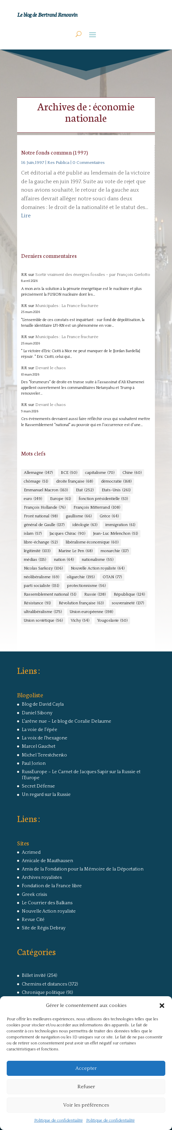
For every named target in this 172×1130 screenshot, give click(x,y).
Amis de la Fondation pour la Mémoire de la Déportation (83, 869)
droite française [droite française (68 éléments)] (74, 482)
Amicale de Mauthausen (47, 860)
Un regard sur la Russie (46, 794)
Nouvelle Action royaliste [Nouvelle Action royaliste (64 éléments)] (97, 569)
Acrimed (31, 852)
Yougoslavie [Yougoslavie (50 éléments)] (112, 621)
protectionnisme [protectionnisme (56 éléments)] (86, 586)
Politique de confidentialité (58, 1120)
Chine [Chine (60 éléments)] (131, 473)
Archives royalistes (42, 877)
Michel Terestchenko (44, 755)
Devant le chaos (50, 368)
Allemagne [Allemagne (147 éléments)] (38, 473)
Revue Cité (33, 919)
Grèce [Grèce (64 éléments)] (109, 516)
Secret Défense (38, 786)
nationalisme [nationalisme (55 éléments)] (97, 560)
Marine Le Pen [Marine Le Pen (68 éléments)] (75, 551)
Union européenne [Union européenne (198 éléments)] (91, 612)
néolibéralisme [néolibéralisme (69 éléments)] (41, 577)
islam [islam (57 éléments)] (33, 534)
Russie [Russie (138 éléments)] (95, 595)
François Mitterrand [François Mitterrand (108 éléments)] (96, 508)
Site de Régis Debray (43, 928)
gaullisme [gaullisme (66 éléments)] (79, 516)
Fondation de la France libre (52, 886)
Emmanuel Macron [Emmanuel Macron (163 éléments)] (46, 490)
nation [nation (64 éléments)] (64, 560)
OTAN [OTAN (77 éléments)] (112, 577)
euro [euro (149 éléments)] (33, 499)
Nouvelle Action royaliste (49, 911)
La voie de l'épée (39, 729)
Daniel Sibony (37, 713)
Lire (26, 216)
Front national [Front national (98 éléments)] (41, 516)
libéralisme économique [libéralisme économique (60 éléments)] (92, 542)
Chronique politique (43, 992)
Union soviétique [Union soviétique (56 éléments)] (43, 621)
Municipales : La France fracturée (66, 305)
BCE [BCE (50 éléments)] (69, 473)
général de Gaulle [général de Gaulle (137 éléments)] (44, 525)
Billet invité (34, 975)
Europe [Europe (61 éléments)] (60, 499)
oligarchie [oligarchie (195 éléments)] (81, 577)
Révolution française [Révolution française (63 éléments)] (81, 603)
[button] (162, 1005)
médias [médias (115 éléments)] (35, 560)
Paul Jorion (34, 763)
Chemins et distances (44, 984)
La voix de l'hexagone (44, 738)
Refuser (86, 1087)
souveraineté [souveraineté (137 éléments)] (128, 603)
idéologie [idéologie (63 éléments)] (84, 525)
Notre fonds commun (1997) (54, 152)
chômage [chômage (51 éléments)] (36, 482)
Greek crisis (34, 894)
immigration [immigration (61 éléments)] (120, 525)
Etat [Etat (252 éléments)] (85, 490)
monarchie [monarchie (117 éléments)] (114, 551)
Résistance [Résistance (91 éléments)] (37, 603)
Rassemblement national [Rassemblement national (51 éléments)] (50, 595)
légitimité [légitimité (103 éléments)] (37, 551)
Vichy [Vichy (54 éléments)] (80, 621)
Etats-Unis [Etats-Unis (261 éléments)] (116, 490)
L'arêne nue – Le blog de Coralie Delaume (66, 721)
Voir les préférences (86, 1105)
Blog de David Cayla (43, 704)
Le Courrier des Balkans (47, 903)
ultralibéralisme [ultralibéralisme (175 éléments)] (43, 612)
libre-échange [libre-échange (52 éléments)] (41, 542)
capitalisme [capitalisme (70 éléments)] (99, 473)
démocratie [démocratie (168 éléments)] (116, 482)
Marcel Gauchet (38, 746)
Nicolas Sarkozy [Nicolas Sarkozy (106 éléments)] (43, 569)
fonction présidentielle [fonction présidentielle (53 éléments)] (103, 499)
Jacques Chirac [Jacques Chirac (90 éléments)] (67, 534)
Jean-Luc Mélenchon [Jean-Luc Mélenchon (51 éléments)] (115, 534)
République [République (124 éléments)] (129, 595)
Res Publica (58, 162)
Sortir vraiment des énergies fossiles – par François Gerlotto (92, 274)
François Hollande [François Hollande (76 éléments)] (44, 508)
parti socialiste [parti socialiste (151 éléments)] (41, 586)
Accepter (86, 1068)
